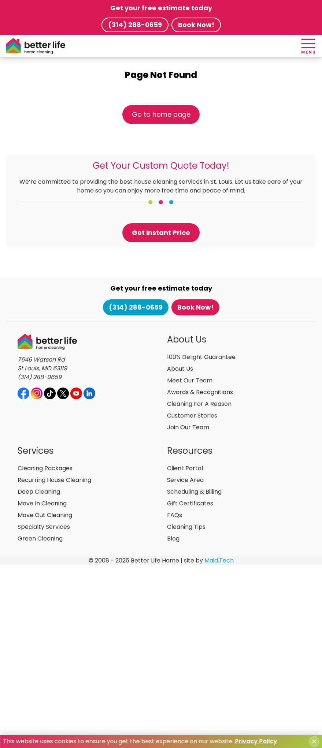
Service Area (185, 480)
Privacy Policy (256, 741)
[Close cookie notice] (314, 741)
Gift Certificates (190, 503)
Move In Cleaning (42, 503)
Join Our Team (188, 427)
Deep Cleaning (39, 491)
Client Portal (185, 468)
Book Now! (196, 24)
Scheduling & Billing (194, 491)
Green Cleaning (40, 538)
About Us (180, 368)
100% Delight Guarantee (201, 357)
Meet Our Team (189, 380)
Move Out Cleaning (45, 515)
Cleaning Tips (186, 527)
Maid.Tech (219, 560)
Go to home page (161, 114)
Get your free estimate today (161, 7)
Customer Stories (192, 415)
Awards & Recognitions (200, 392)
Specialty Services (44, 527)
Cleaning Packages (45, 468)
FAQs (174, 515)
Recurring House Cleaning (54, 480)
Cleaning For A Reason (199, 404)
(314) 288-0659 (135, 24)
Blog (173, 538)
